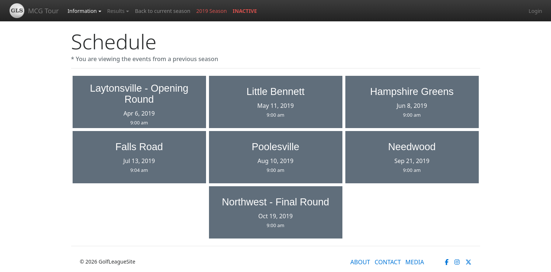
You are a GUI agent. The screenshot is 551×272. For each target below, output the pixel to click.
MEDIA (414, 262)
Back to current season (162, 10)
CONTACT (387, 262)
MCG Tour (43, 10)
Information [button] (82, 10)
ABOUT (360, 262)
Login (535, 10)
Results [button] (116, 10)
